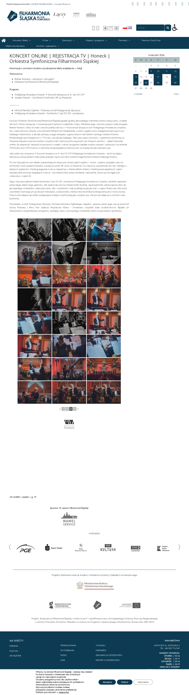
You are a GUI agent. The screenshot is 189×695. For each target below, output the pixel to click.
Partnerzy (123, 40)
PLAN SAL (13, 651)
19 (175, 77)
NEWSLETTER (15, 655)
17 (158, 77)
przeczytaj (64, 692)
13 (136, 77)
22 (146, 82)
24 (158, 82)
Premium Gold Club (151, 40)
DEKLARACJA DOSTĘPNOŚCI (109, 655)
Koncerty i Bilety (20, 40)
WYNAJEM (100, 645)
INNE (63, 660)
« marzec (138, 94)
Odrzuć (124, 682)
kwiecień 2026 (156, 55)
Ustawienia (143, 682)
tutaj (79, 68)
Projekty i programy (95, 40)
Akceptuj (107, 682)
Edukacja (67, 40)
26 (175, 82)
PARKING (13, 646)
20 (136, 82)
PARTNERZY (101, 650)
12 (175, 71)
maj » (176, 94)
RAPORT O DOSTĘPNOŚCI (108, 660)
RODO (64, 655)
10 (158, 71)
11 (166, 71)
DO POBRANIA (67, 650)
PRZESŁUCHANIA (68, 645)
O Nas (45, 40)
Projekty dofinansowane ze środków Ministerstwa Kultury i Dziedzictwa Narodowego (94, 575)
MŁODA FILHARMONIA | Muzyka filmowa (50, 4)
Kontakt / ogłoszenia (46, 46)
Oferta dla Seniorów (15, 46)
